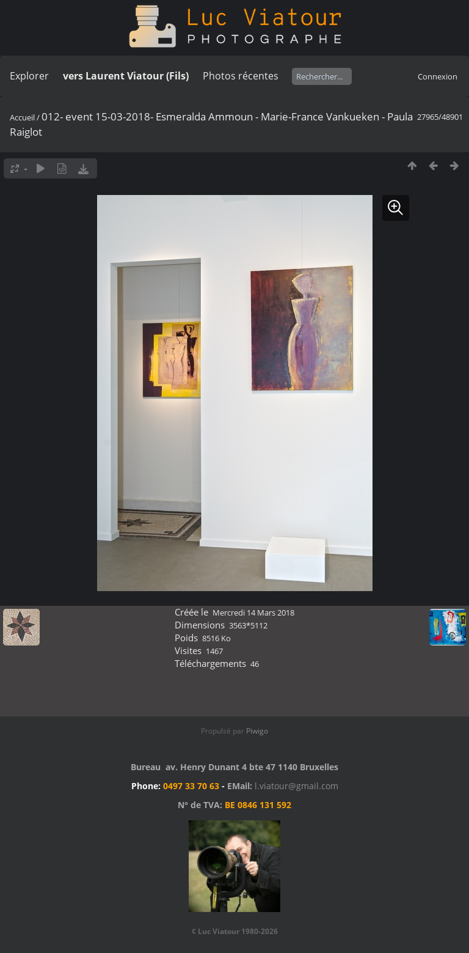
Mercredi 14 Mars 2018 (253, 612)
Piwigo (257, 731)
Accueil (22, 117)
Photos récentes (240, 76)
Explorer (29, 76)
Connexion (437, 76)
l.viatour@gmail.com (296, 786)
